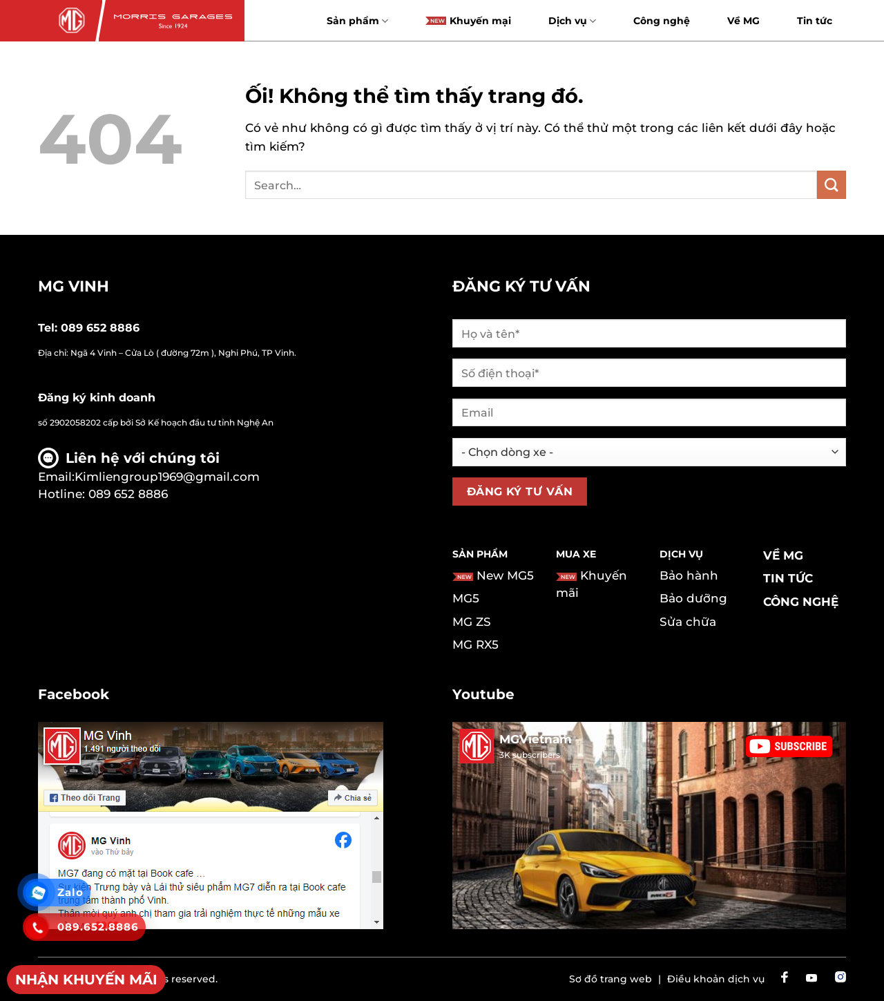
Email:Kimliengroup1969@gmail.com (149, 477)
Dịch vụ (572, 21)
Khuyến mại (468, 21)
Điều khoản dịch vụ (716, 979)
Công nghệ (661, 21)
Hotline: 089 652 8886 (103, 494)
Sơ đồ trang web (610, 979)
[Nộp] (831, 185)
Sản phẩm (357, 21)
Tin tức (814, 21)
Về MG (743, 21)
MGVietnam (535, 739)
